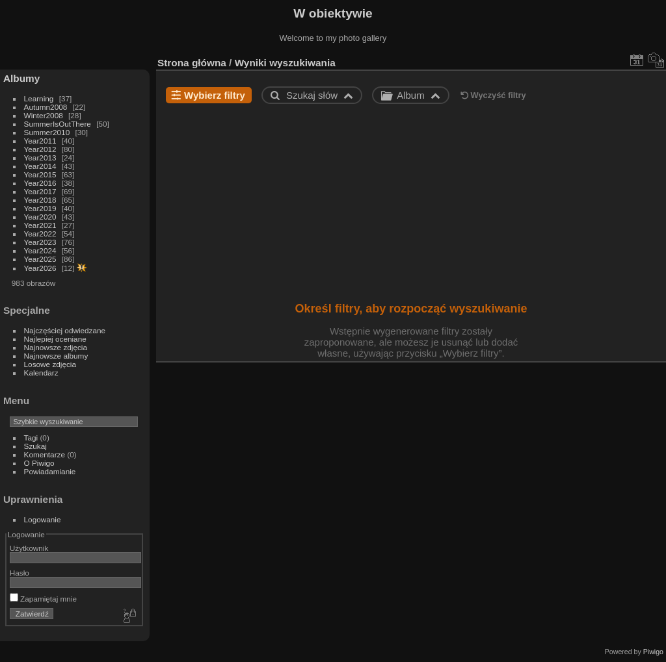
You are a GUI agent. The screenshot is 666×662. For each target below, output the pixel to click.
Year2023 (40, 242)
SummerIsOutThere (57, 124)
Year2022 (40, 233)
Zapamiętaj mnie (43, 598)
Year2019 (40, 208)
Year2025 (40, 259)
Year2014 (40, 166)
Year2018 (40, 200)
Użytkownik (29, 548)
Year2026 (40, 268)
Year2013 (40, 157)
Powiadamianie (50, 471)
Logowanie (42, 519)
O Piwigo (39, 463)
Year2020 (40, 216)
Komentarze (44, 454)
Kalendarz (41, 372)
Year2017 (40, 191)
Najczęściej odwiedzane (65, 330)
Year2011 (40, 140)
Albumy (21, 78)
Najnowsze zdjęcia (55, 347)
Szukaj (35, 446)
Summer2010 (47, 132)
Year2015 (40, 174)
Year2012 (40, 149)
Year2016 (40, 183)
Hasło (19, 572)
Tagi (31, 437)
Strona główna (191, 62)
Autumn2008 (46, 107)
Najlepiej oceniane (55, 339)
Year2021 (40, 225)
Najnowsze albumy (56, 355)
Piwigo (653, 652)
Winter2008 (43, 115)
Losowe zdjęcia (50, 364)
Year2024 (40, 250)
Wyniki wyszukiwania (285, 62)
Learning (39, 98)
